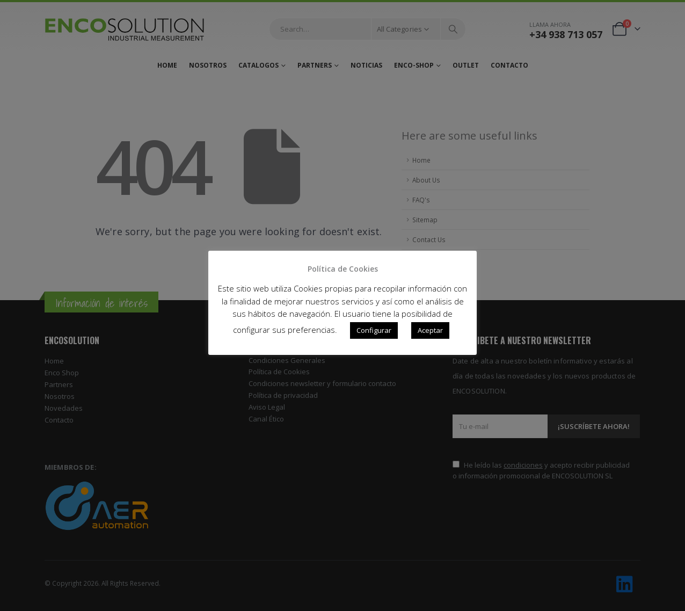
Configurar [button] (373, 330)
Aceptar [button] (430, 330)
